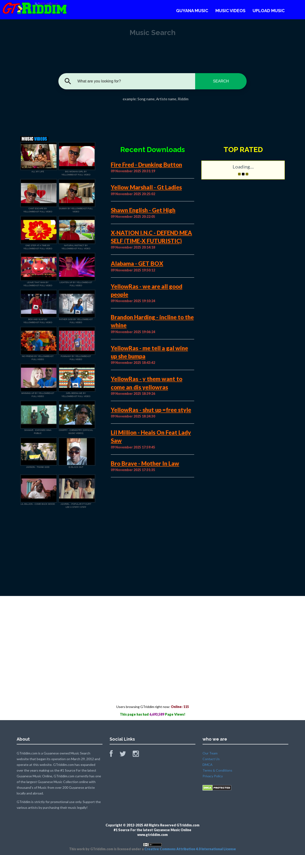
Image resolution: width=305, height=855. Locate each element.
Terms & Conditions (217, 770)
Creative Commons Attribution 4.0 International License (190, 849)
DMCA (208, 765)
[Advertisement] (152, 117)
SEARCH (221, 81)
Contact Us (211, 759)
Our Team (210, 753)
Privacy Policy (213, 776)
